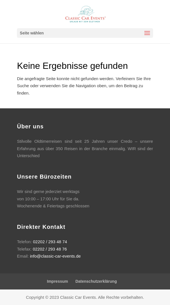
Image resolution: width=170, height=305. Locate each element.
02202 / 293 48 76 (50, 249)
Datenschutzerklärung (96, 281)
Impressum (57, 281)
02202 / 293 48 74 (50, 241)
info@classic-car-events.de (55, 256)
